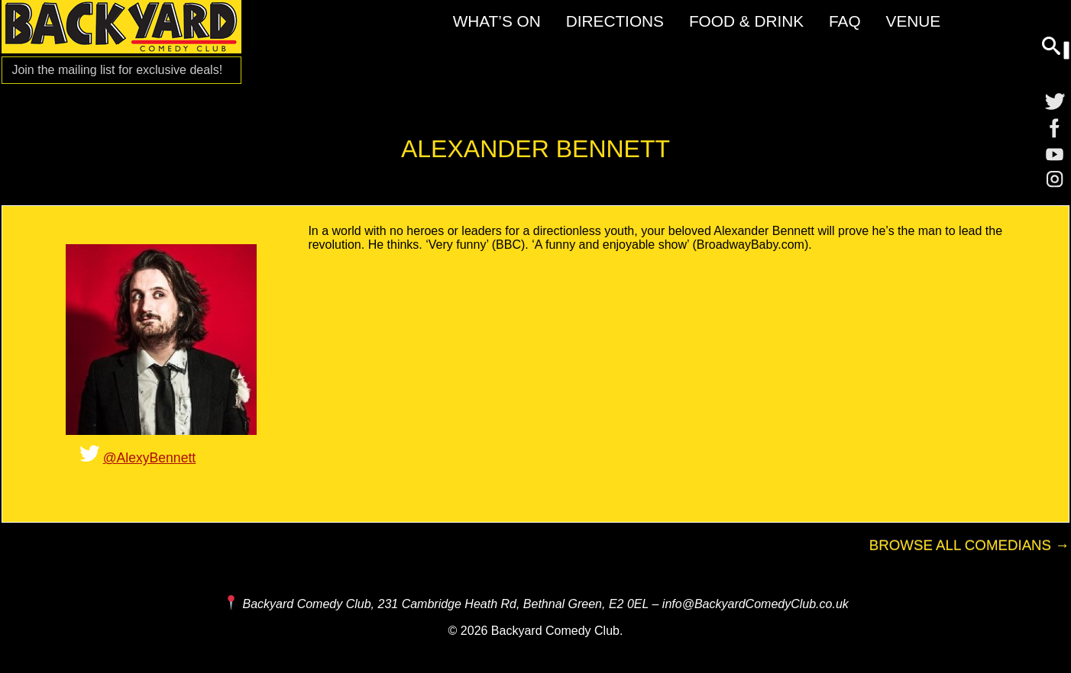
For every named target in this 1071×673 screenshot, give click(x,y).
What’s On (497, 21)
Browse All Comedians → (969, 545)
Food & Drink (746, 21)
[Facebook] (1055, 128)
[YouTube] (1055, 155)
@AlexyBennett (149, 457)
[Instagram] (1055, 183)
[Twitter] (1055, 100)
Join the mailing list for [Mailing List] (116, 69)
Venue (913, 21)
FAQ (845, 21)
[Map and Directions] (230, 603)
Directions (615, 21)
